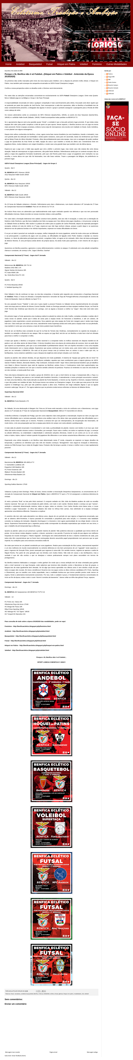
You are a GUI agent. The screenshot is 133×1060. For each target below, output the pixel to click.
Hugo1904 (111, 77)
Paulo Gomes (112, 82)
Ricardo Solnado (113, 88)
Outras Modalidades (116, 64)
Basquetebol (35, 64)
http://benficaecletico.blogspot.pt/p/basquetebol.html (36, 636)
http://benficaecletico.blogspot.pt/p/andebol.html (30, 631)
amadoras (17, 994)
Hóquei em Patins (66, 64)
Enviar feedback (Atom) (19, 1056)
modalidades (77, 994)
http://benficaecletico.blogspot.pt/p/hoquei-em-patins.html (42, 645)
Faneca (110, 74)
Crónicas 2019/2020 (44, 994)
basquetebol (29, 994)
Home (8, 64)
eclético (52, 994)
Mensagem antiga (92, 1052)
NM (109, 79)
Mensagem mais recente (12, 1052)
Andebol (20, 64)
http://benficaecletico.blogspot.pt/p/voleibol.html (30, 650)
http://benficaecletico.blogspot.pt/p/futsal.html (28, 641)
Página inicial (53, 1052)
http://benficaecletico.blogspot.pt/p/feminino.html (32, 626)
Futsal (49, 64)
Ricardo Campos (113, 85)
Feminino (97, 64)
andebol (23, 994)
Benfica (36, 994)
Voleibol (84, 64)
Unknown (111, 91)
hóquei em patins (68, 994)
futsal (56, 994)
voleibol (86, 994)
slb (83, 994)
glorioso (61, 994)
